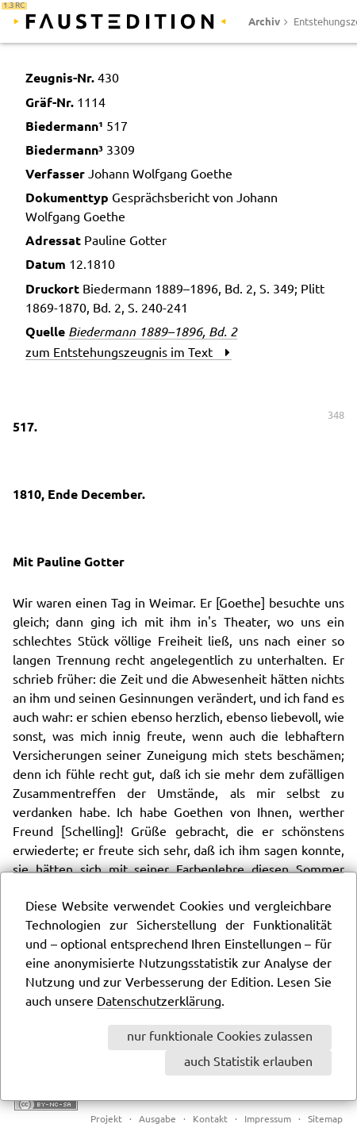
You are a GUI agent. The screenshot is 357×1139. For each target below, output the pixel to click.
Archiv (264, 21)
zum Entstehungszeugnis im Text (127, 353)
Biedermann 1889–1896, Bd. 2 (152, 331)
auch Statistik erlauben (248, 1062)
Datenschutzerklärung (159, 1002)
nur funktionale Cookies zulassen (220, 1037)
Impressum (267, 1119)
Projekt (106, 1119)
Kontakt (210, 1119)
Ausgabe (157, 1119)
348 (336, 415)
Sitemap (325, 1119)
